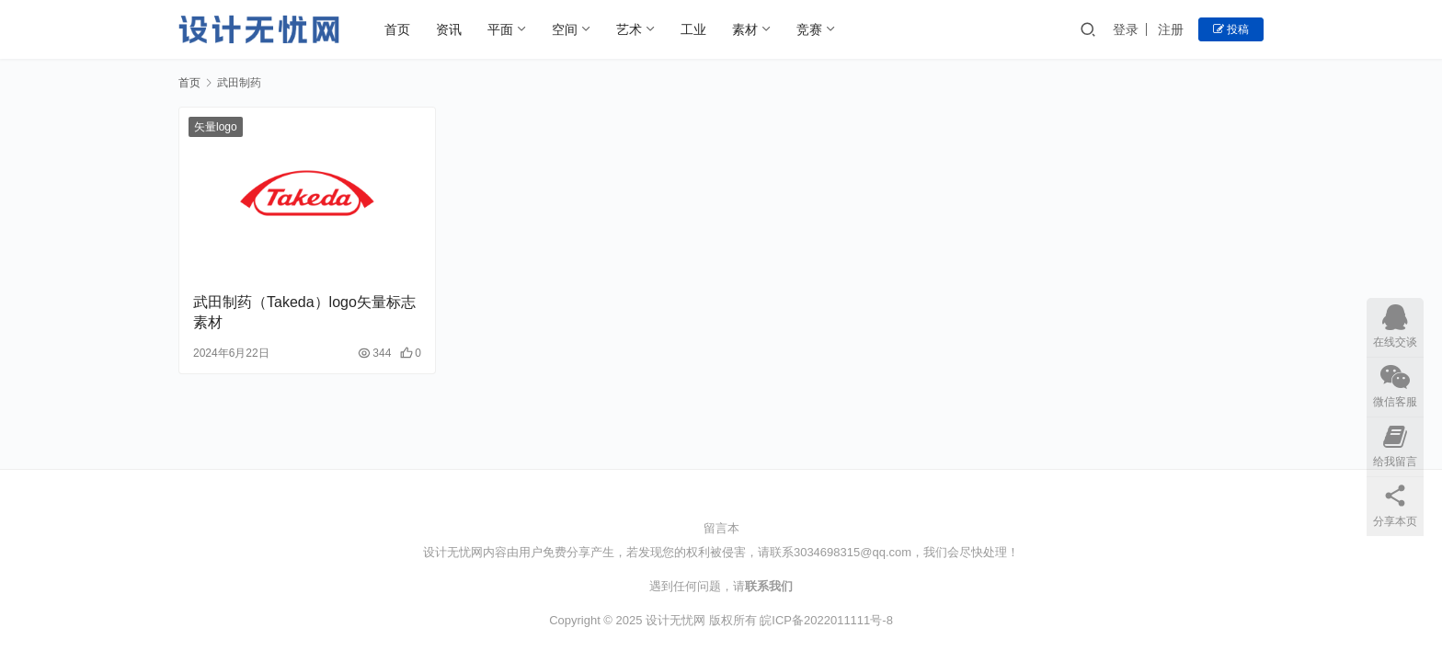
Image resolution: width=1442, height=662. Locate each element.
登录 (1126, 29)
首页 (397, 29)
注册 (1171, 29)
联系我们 (769, 586)
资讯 (449, 29)
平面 (500, 29)
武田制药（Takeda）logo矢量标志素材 (304, 312)
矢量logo (215, 126)
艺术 (629, 29)
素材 (745, 29)
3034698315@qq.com (852, 552)
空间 (565, 29)
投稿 (1231, 29)
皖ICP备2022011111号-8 (826, 620)
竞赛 (809, 29)
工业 (693, 29)
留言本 (721, 528)
